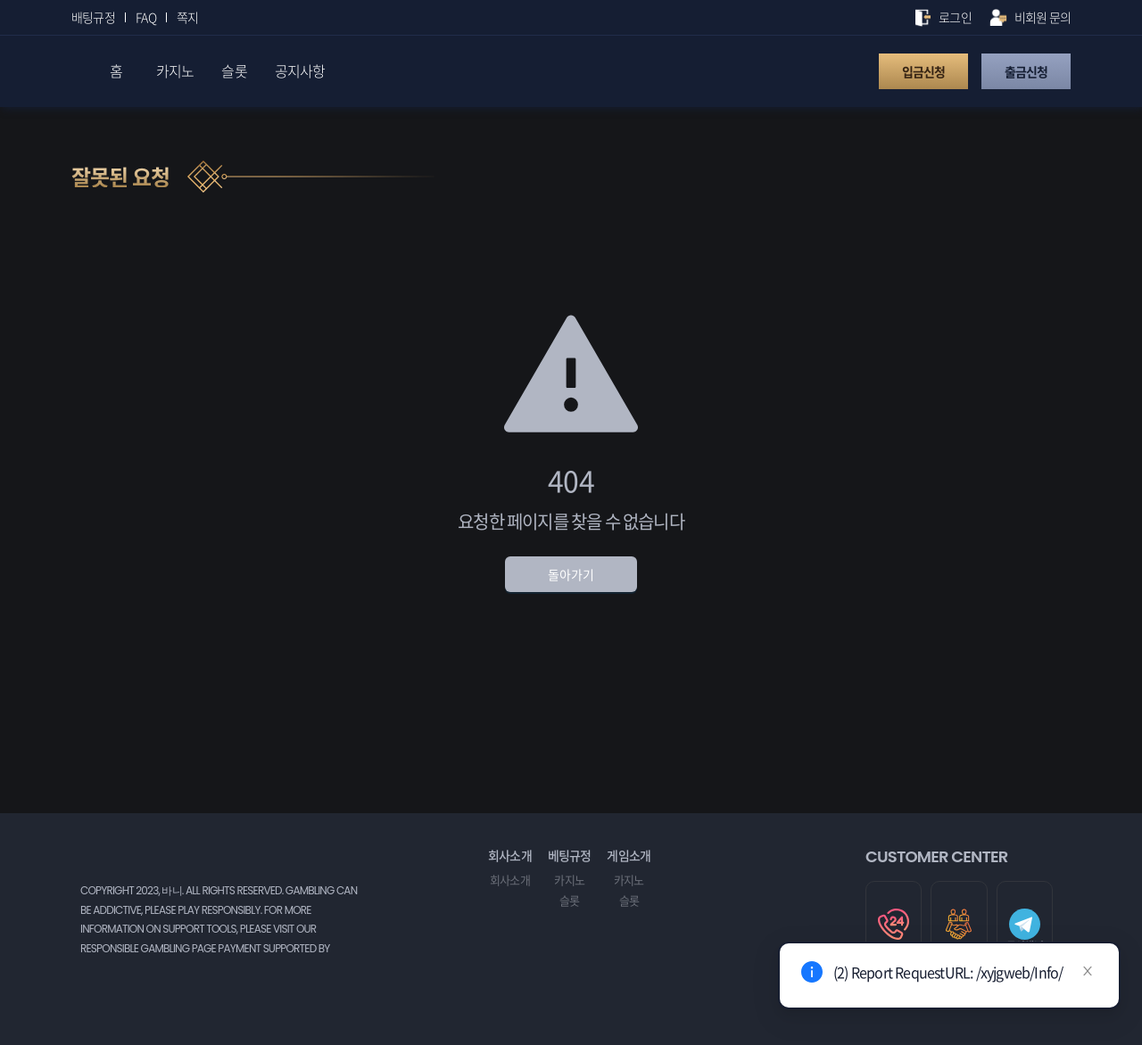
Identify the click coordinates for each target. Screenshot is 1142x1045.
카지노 (569, 879)
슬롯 (569, 900)
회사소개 (510, 879)
